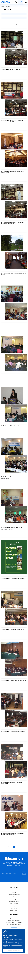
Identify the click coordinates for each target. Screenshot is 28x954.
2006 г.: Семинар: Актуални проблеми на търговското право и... (11, 528)
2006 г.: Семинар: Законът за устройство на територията (12, 477)
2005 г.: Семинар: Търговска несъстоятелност (13, 680)
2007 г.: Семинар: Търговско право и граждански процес (13, 274)
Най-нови (12, 24)
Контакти (14, 908)
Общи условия (14, 903)
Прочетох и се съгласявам (13, 950)
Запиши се (23, 873)
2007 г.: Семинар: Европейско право (10, 426)
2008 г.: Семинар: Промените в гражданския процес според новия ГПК (12, 121)
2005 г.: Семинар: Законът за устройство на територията (12, 630)
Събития (14, 897)
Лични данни (14, 906)
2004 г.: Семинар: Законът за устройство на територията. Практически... (12, 834)
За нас (14, 890)
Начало (2, 6)
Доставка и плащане (14, 901)
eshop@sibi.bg (14, 927)
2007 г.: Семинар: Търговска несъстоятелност (13, 375)
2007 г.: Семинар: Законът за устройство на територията (12, 172)
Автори (14, 892)
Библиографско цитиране (14, 894)
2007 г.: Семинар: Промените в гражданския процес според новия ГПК (12, 223)
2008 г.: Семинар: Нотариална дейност (11, 69)
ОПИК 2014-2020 (14, 910)
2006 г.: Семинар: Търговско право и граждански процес (13, 579)
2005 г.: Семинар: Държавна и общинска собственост (11, 783)
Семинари (14, 899)
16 (17, 24)
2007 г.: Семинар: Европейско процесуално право (13, 324)
